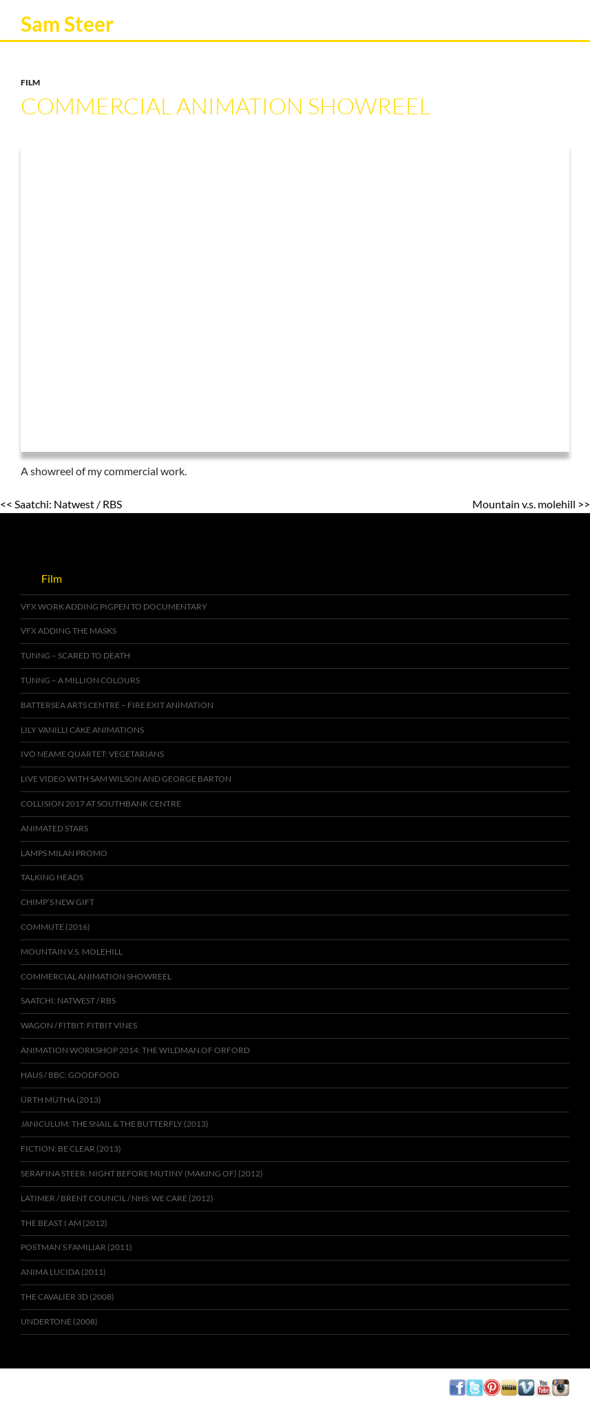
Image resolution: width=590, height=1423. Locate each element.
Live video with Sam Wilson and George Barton (126, 778)
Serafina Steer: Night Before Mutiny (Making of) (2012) (142, 1173)
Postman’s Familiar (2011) (76, 1247)
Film (30, 82)
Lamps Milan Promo (64, 853)
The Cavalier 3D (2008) (67, 1296)
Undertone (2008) (59, 1321)
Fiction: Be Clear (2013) (71, 1148)
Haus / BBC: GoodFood (70, 1075)
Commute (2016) (55, 927)
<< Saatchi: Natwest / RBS (61, 503)
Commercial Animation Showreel (96, 976)
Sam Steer (67, 23)
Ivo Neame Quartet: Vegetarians (92, 754)
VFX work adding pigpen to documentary (114, 606)
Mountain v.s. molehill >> (531, 503)
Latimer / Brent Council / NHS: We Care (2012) (117, 1198)
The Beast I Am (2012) (64, 1223)
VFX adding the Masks (68, 630)
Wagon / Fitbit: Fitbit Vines (79, 1025)
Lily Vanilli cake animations (82, 730)
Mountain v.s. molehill (72, 951)
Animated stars (54, 828)
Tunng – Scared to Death (75, 655)
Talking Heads (52, 877)
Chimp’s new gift (57, 902)
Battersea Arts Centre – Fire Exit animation (117, 705)
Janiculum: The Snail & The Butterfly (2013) (115, 1124)
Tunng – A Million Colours (80, 680)
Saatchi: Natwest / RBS (68, 1000)
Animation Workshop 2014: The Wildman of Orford (135, 1050)
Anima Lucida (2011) (63, 1272)
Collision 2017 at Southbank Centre (101, 803)
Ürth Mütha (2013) (61, 1099)
